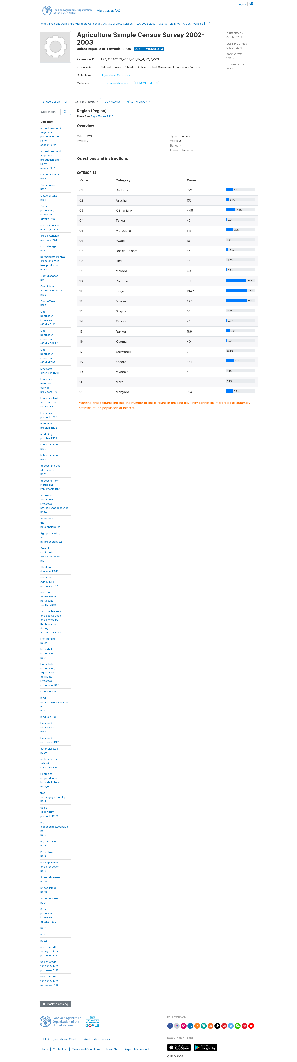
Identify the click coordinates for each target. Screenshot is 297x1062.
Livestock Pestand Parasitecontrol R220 (49, 402)
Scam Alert (112, 1049)
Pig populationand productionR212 (49, 867)
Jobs (44, 1049)
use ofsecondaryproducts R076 (49, 812)
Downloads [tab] (113, 101)
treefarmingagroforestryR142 (52, 797)
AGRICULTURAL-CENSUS (118, 23)
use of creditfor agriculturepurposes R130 (49, 951)
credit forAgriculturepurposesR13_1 (49, 581)
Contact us (60, 1049)
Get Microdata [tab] (138, 101)
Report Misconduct (137, 1049)
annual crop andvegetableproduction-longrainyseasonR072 (50, 136)
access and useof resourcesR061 (50, 470)
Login (241, 4)
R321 (43, 927)
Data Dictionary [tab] (86, 101)
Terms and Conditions (86, 1049)
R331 (43, 934)
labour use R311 (50, 691)
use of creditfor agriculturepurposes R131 (49, 966)
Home (43, 23)
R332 (43, 940)
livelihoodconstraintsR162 (47, 727)
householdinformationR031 (47, 653)
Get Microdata (149, 49)
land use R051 (49, 716)
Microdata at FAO (108, 11)
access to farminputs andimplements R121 (50, 485)
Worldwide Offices (96, 1039)
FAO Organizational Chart (59, 1039)
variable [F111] (201, 23)
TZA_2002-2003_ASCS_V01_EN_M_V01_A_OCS (163, 23)
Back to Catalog (55, 1004)
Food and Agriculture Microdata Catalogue (75, 23)
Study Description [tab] (55, 101)
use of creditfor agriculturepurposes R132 (49, 980)
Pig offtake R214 (101, 116)
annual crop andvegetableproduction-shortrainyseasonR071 (50, 160)
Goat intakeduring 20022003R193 (51, 290)
